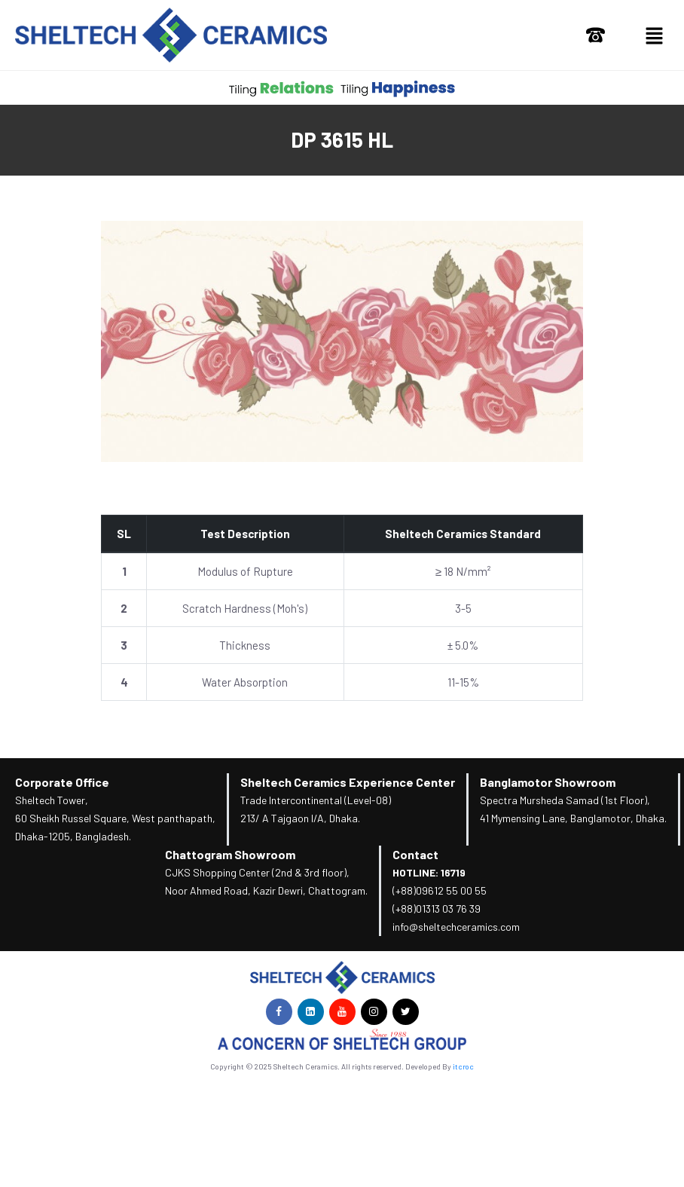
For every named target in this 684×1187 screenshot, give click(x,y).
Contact (415, 854)
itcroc (463, 1066)
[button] (654, 34)
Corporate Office (62, 782)
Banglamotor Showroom (547, 782)
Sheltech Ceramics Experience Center (347, 782)
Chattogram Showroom (230, 854)
